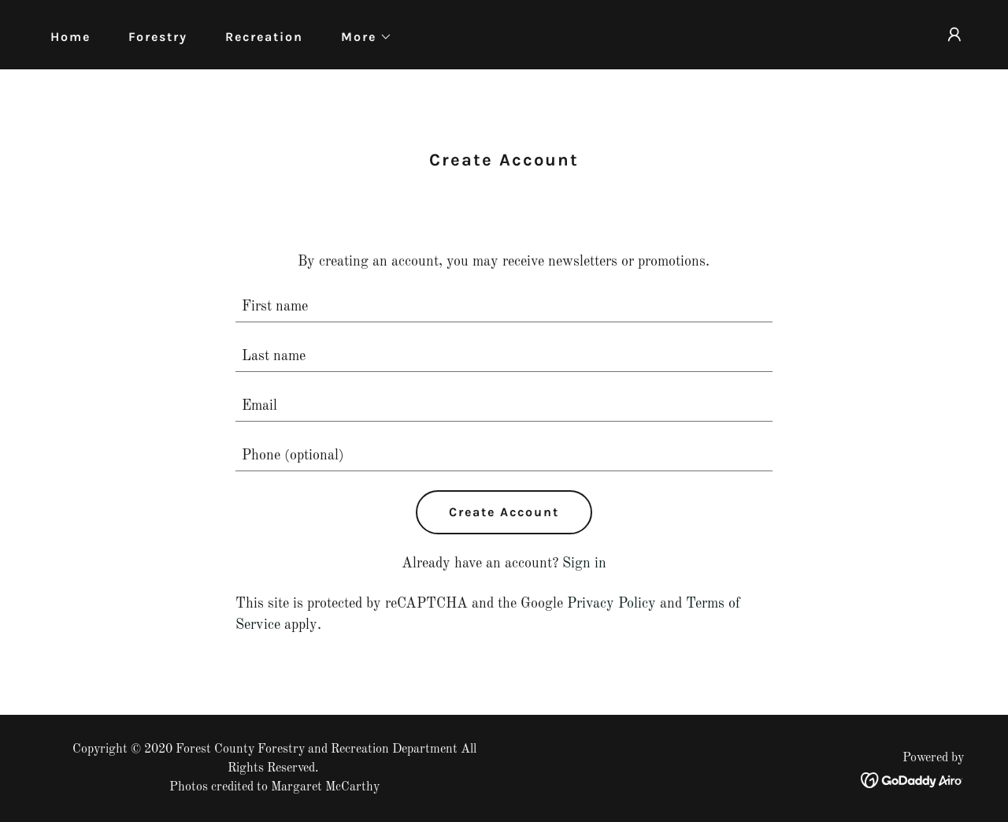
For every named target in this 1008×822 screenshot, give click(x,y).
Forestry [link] (157, 36)
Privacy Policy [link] (611, 604)
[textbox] (504, 307)
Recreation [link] (264, 36)
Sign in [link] (584, 563)
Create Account (504, 511)
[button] (360, 37)
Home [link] (70, 36)
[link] (912, 779)
